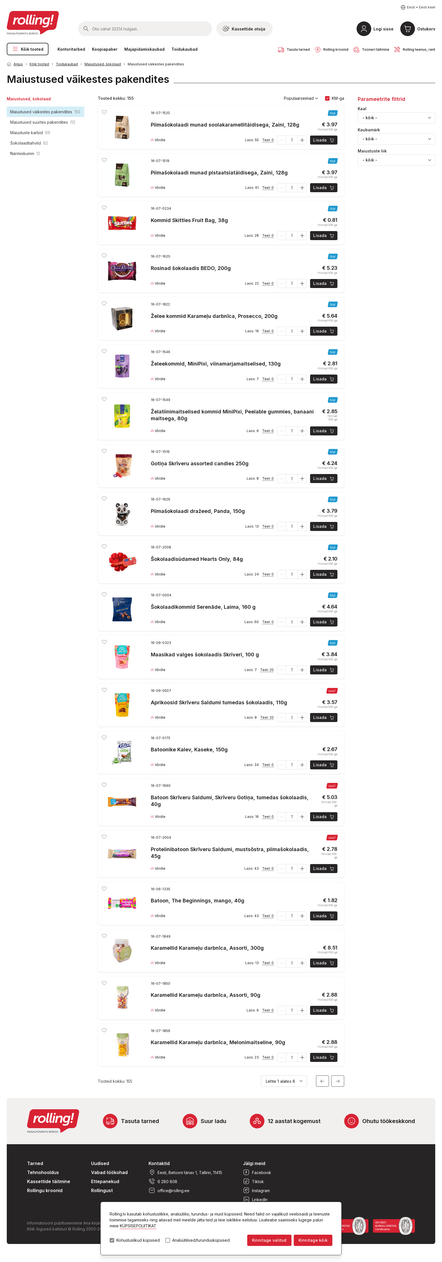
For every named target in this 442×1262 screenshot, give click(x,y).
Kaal (362, 109)
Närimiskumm (25, 153)
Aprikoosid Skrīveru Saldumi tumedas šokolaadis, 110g (219, 702)
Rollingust (102, 1190)
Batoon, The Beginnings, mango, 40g (197, 901)
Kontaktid (159, 1163)
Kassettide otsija (244, 28)
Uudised (100, 1163)
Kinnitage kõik (313, 1240)
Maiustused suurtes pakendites (42, 122)
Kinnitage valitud (269, 1240)
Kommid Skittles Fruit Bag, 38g (189, 220)
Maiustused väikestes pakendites (156, 64)
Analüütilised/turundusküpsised (201, 1240)
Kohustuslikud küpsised (138, 1240)
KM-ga (338, 98)
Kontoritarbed (71, 49)
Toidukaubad (184, 49)
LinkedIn (255, 1199)
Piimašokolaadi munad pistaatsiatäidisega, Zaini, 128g (219, 173)
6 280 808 (163, 1181)
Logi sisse (384, 28)
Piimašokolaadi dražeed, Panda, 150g (198, 511)
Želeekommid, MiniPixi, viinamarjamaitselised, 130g (216, 364)
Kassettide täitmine (48, 1181)
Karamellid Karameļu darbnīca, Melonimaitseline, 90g (218, 1042)
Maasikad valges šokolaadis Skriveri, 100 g (205, 654)
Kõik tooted (27, 49)
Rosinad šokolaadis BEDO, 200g (191, 268)
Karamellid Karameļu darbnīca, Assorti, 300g (207, 948)
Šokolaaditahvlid (29, 143)
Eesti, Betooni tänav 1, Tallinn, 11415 (185, 1172)
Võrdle (158, 140)
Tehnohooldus (43, 1172)
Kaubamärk (369, 130)
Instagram (256, 1190)
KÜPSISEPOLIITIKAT (138, 1225)
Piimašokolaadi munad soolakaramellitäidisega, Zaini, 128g (225, 125)
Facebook (257, 1172)
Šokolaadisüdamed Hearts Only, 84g (197, 559)
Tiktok (253, 1181)
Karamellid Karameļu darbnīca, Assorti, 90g (205, 995)
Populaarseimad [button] (301, 98)
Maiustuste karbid (30, 132)
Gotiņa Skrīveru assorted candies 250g (200, 463)
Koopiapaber (105, 49)
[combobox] (396, 117)
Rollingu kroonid (45, 1190)
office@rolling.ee (169, 1190)
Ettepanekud (105, 1181)
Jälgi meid (254, 1163)
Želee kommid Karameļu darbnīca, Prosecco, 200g (214, 316)
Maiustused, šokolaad (103, 64)
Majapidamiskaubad (144, 49)
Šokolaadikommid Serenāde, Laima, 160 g (203, 607)
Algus (18, 64)
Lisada (324, 140)
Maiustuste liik (372, 151)
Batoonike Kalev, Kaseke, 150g (189, 749)
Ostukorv (426, 28)
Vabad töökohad (109, 1172)
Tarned (35, 1163)
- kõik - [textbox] (370, 117)
